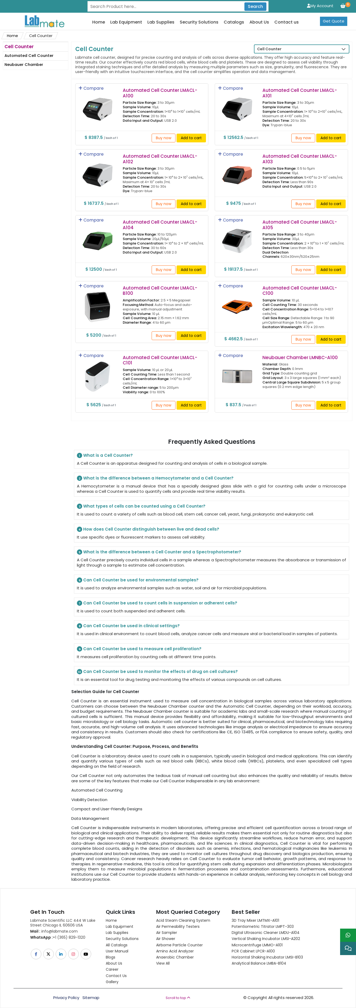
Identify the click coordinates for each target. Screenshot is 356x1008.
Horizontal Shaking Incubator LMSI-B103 (267, 957)
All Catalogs (117, 945)
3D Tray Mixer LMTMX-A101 (255, 920)
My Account (320, 5)
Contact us (286, 22)
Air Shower (165, 938)
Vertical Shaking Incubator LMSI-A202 (266, 938)
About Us (259, 22)
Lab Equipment (126, 22)
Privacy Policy (66, 997)
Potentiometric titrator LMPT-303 (263, 926)
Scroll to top (178, 997)
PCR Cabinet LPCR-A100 (253, 951)
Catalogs (234, 22)
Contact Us (116, 975)
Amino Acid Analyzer (175, 951)
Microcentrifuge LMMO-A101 (257, 945)
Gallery (112, 981)
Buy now (163, 138)
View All (163, 963)
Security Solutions (199, 22)
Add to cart (191, 138)
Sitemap (90, 997)
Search (255, 6)
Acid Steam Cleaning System (183, 920)
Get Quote (333, 21)
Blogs (110, 957)
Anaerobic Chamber (175, 957)
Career (112, 969)
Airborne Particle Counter (179, 945)
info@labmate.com (54, 931)
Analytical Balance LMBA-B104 (259, 963)
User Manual (117, 951)
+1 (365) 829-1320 (57, 937)
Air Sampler (166, 932)
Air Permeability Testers (178, 926)
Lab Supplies (160, 22)
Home (98, 22)
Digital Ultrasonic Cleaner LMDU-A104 (266, 932)
